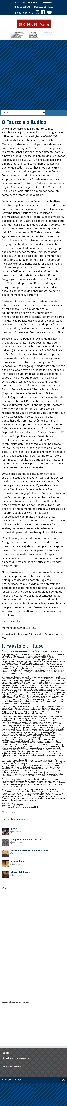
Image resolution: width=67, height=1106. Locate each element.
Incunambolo (17, 861)
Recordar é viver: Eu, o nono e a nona (29, 850)
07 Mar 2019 (17, 832)
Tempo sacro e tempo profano (26, 839)
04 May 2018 (18, 864)
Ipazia (13, 828)
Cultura (20, 2)
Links (18, 12)
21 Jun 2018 (17, 853)
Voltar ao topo (63, 1080)
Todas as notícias (43, 6)
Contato (28, 12)
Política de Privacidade (12, 1066)
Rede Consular (22, 6)
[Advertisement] (33, 75)
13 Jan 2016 (10, 812)
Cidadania (46, 2)
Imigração (32, 2)
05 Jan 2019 (17, 842)
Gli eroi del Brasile (20, 871)
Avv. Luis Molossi (12, 621)
